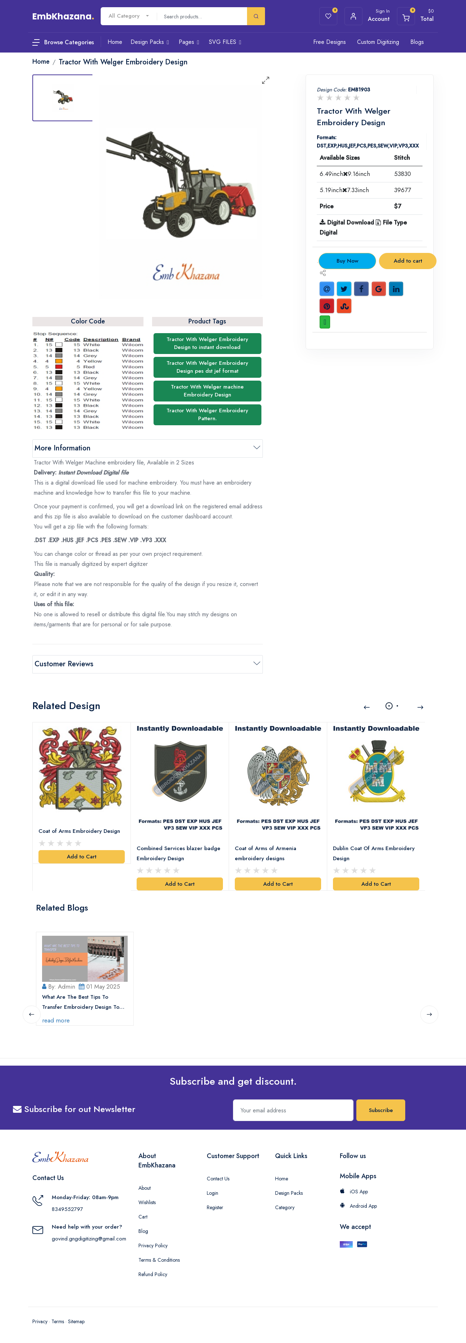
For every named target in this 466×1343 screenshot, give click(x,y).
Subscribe (381, 1110)
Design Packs (289, 1193)
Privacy (39, 1321)
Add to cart (408, 261)
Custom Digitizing (378, 42)
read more (56, 1020)
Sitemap (76, 1321)
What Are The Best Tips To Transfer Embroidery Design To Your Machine (80, 1002)
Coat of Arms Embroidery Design (79, 831)
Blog (143, 1231)
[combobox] (128, 16)
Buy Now (347, 261)
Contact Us (218, 1178)
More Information (63, 448)
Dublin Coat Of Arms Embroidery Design (374, 853)
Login (212, 1193)
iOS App (354, 1191)
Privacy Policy (153, 1245)
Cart (142, 1216)
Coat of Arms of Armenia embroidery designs (265, 853)
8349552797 (67, 1209)
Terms (57, 1321)
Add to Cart (81, 857)
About (144, 1188)
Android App (358, 1206)
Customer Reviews (64, 664)
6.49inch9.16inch (345, 173)
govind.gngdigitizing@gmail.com (89, 1239)
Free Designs (329, 42)
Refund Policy (152, 1274)
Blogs (417, 42)
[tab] (62, 97)
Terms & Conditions (159, 1259)
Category (284, 1207)
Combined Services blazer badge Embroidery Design (178, 853)
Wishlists (147, 1202)
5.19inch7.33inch (344, 190)
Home (281, 1178)
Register (215, 1207)
